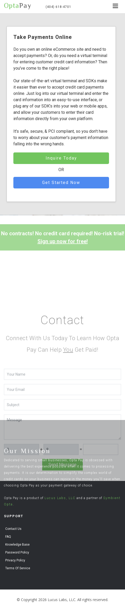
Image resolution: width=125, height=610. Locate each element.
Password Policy (17, 552)
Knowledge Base (17, 544)
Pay (17, 5)
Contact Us (13, 529)
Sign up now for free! (62, 247)
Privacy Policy (15, 560)
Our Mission (27, 450)
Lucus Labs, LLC (60, 498)
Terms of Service (17, 568)
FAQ (8, 537)
